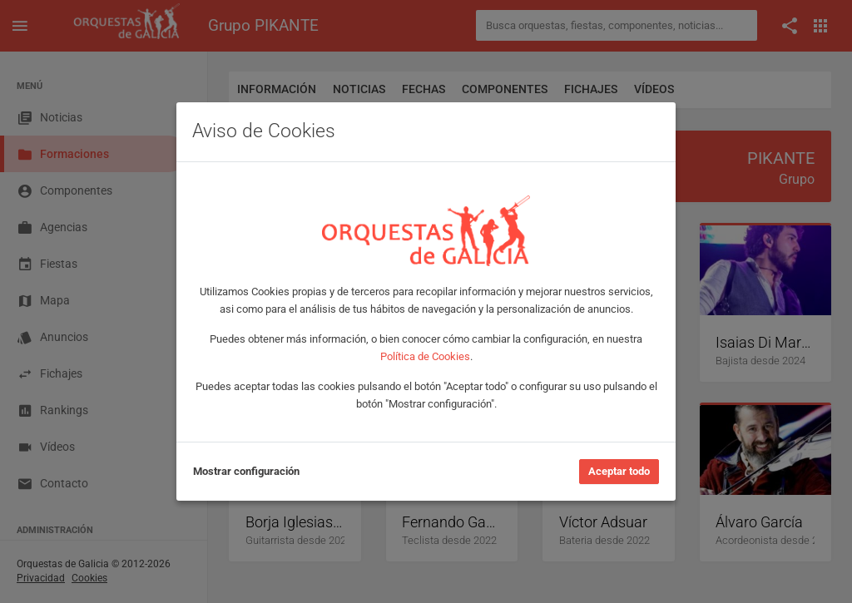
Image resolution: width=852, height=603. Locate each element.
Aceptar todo (619, 471)
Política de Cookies (425, 356)
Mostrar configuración (246, 471)
